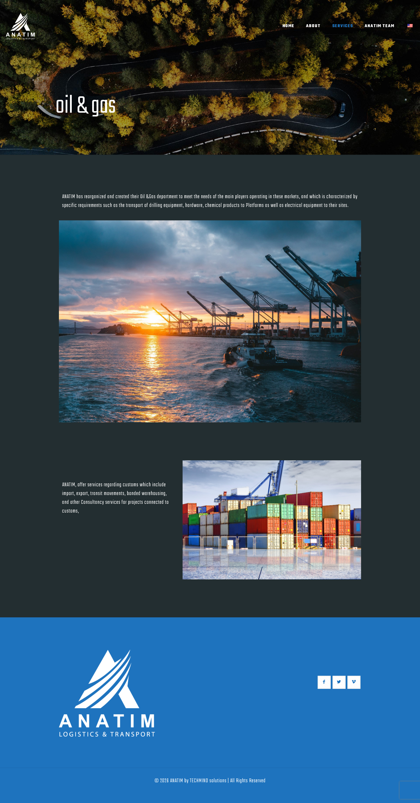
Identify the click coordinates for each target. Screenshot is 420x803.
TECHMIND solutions (208, 781)
